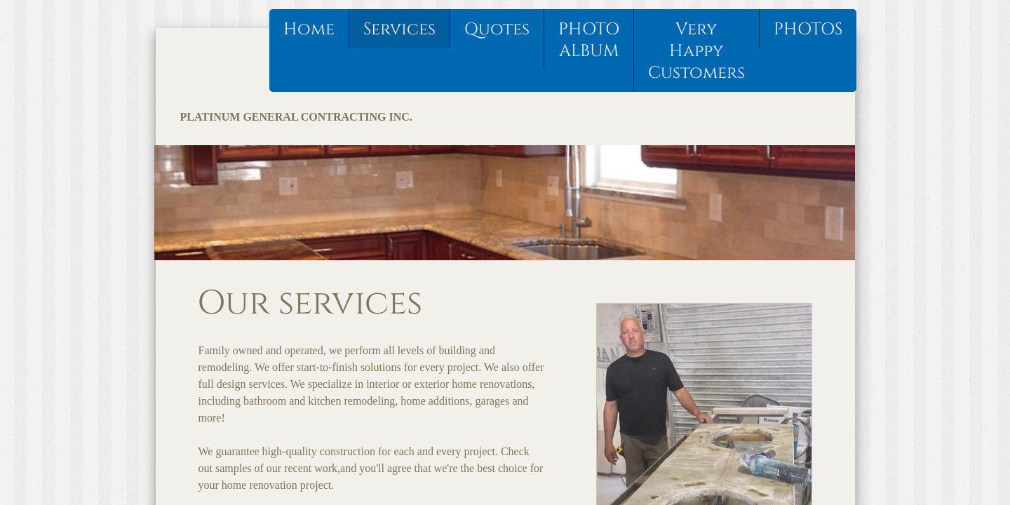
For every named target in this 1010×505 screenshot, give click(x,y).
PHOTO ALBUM (588, 40)
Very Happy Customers (696, 51)
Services (399, 29)
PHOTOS (808, 29)
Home (309, 29)
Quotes (497, 29)
